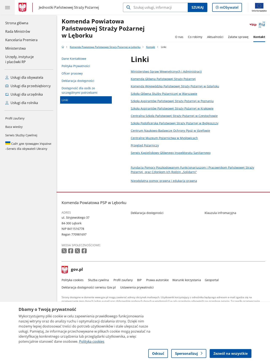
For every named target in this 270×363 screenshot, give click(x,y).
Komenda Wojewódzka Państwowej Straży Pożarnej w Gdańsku (175, 86)
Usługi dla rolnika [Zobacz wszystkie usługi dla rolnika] (21, 102)
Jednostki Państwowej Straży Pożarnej (69, 7)
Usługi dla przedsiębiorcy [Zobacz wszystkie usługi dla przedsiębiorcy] (28, 86)
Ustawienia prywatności (137, 287)
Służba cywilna (98, 280)
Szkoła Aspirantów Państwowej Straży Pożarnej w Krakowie (172, 108)
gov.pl (72, 270)
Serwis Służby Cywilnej (21, 135)
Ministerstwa (15, 48)
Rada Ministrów (17, 31)
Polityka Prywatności (76, 66)
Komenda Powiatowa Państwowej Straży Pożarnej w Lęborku (103, 28)
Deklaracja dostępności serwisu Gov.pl (89, 287)
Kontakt (259, 37)
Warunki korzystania (186, 280)
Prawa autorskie (157, 280)
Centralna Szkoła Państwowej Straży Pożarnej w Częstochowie (174, 116)
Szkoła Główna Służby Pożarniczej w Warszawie (164, 94)
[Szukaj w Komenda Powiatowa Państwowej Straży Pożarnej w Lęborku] (155, 7)
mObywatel (228, 8)
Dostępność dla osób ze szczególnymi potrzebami (79, 90)
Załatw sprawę (238, 37)
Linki (65, 100)
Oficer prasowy (72, 73)
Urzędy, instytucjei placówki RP (19, 59)
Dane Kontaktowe (74, 59)
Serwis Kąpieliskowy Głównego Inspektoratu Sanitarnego (171, 153)
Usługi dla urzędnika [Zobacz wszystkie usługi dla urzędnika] (24, 94)
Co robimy (195, 37)
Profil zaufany (14, 118)
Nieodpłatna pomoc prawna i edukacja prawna (164, 181)
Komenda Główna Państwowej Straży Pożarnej (163, 79)
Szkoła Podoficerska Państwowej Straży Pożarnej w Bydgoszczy (174, 123)
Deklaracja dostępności (78, 81)
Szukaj (198, 7)
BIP (139, 280)
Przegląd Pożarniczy (145, 145)
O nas (179, 37)
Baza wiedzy (14, 127)
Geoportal (212, 280)
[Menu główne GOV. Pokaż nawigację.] (7, 7)
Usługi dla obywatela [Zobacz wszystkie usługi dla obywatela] (24, 77)
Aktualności (215, 37)
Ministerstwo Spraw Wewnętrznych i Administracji (166, 71)
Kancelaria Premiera (21, 40)
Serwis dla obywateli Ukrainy (28, 146)
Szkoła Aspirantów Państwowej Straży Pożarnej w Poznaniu (172, 101)
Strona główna (21, 22)
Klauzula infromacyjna (220, 213)
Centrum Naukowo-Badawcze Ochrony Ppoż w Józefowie (170, 131)
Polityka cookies (73, 280)
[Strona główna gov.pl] (23, 7)
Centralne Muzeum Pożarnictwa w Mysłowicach (164, 138)
